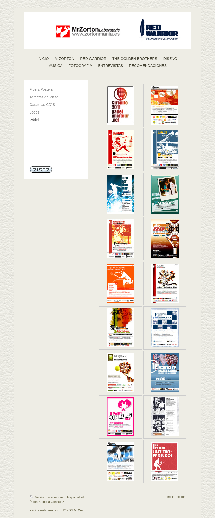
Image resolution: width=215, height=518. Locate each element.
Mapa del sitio (76, 497)
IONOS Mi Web (73, 510)
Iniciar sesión (176, 497)
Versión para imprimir (48, 497)
